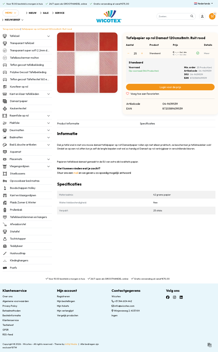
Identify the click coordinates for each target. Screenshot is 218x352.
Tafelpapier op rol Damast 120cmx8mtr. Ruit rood (46, 29)
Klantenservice (11, 320)
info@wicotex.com (123, 305)
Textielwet (8, 324)
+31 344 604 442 (122, 301)
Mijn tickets (63, 305)
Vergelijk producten (67, 315)
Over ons (8, 296)
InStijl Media (71, 344)
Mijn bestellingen (66, 301)
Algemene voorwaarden (16, 301)
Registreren (63, 296)
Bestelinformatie (12, 315)
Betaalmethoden (12, 310)
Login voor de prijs (170, 87)
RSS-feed (8, 334)
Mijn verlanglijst (65, 310)
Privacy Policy (10, 305)
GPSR (6, 329)
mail (75, 172)
